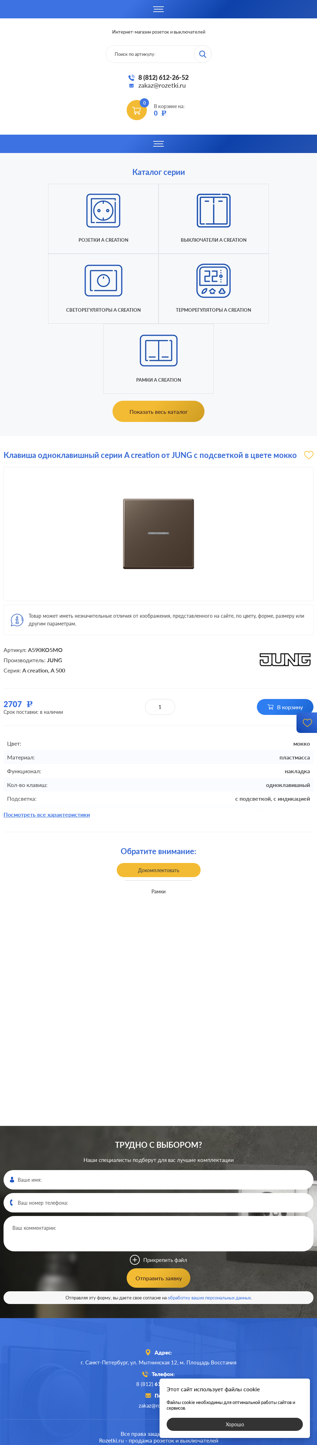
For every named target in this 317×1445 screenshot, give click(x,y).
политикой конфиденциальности (210, 1438)
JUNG (54, 590)
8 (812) (158, 1314)
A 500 (58, 600)
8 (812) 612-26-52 (163, 77)
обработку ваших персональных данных (209, 1227)
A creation (35, 600)
